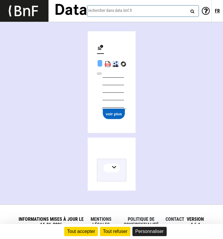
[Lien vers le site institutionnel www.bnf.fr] (24, 11)
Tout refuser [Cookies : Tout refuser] (115, 231)
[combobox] (143, 11)
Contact (175, 219)
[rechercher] (192, 10)
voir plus (114, 114)
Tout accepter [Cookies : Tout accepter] (81, 231)
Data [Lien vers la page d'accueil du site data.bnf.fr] (70, 11)
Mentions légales (101, 221)
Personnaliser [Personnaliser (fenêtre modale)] (149, 231)
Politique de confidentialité (141, 221)
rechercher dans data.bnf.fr (110, 10)
